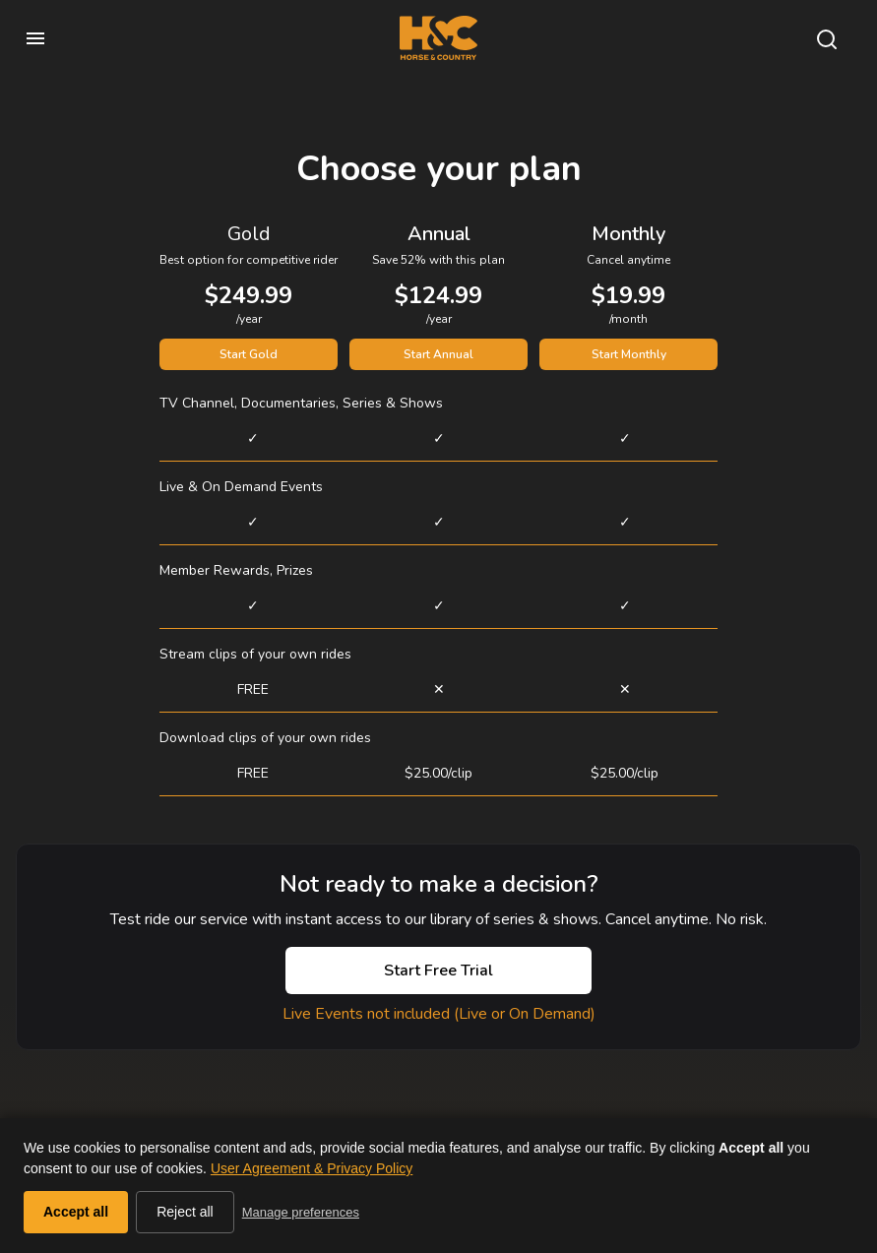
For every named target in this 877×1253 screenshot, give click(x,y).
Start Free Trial (438, 970)
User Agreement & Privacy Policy (311, 1168)
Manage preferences (300, 1212)
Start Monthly (629, 354)
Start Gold (248, 354)
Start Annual (438, 354)
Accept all (75, 1212)
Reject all (185, 1212)
